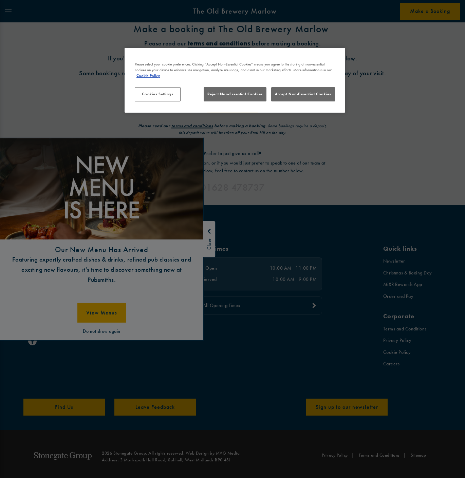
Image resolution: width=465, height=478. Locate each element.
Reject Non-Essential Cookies (235, 94)
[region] (235, 80)
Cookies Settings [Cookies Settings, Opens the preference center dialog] (157, 94)
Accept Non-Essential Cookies (303, 94)
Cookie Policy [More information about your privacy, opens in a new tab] (148, 75)
